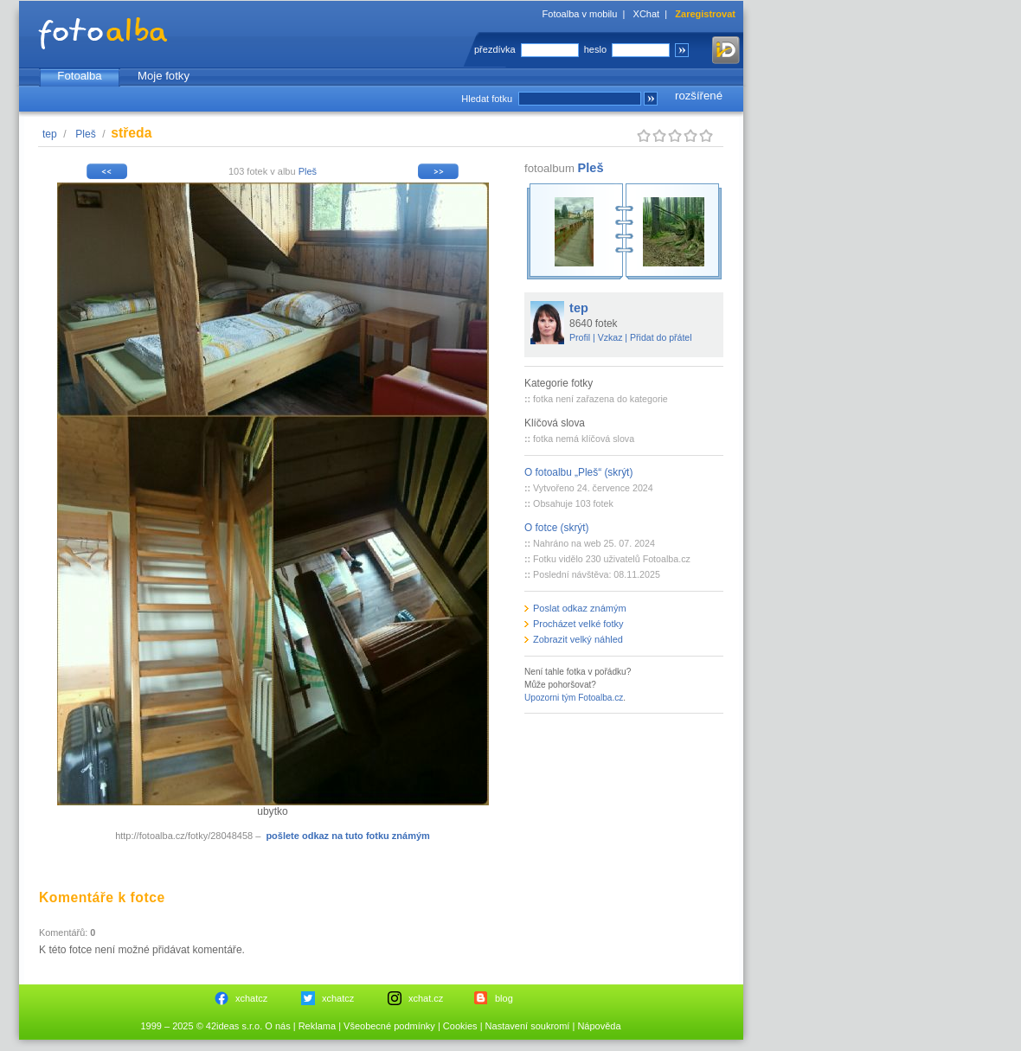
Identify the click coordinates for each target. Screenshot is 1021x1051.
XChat (646, 14)
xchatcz (251, 998)
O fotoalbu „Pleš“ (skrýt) (578, 472)
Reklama (317, 1026)
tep (49, 134)
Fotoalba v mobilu (580, 14)
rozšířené (698, 95)
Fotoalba (79, 75)
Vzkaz (610, 337)
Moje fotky (163, 75)
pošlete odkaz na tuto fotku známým (347, 835)
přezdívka (495, 49)
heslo (595, 49)
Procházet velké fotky (578, 623)
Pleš (85, 134)
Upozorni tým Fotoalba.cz (573, 697)
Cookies (460, 1026)
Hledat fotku (486, 98)
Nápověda (598, 1026)
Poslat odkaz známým (579, 608)
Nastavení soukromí (527, 1026)
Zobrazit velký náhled (578, 639)
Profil (579, 337)
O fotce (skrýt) (556, 528)
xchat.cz (425, 998)
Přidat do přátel (661, 337)
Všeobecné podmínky (389, 1026)
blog (504, 998)
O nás (277, 1026)
